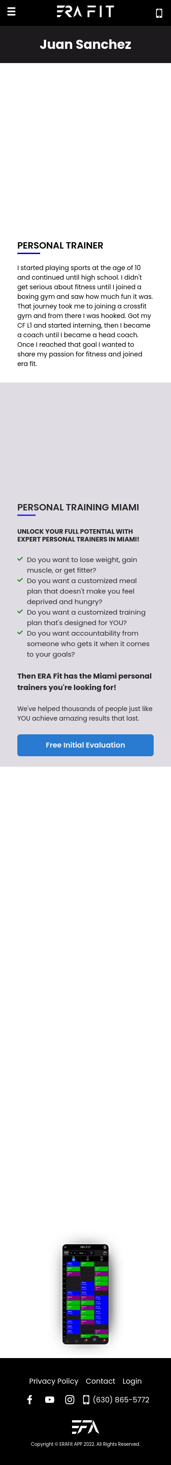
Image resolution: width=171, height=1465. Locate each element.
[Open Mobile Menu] (11, 12)
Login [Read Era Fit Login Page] (132, 1381)
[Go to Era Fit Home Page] (85, 13)
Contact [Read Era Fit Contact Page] (100, 1381)
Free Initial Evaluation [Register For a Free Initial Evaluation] (85, 747)
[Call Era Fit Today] (159, 13)
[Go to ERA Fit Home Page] (85, 1428)
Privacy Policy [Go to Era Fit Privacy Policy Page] (53, 1381)
